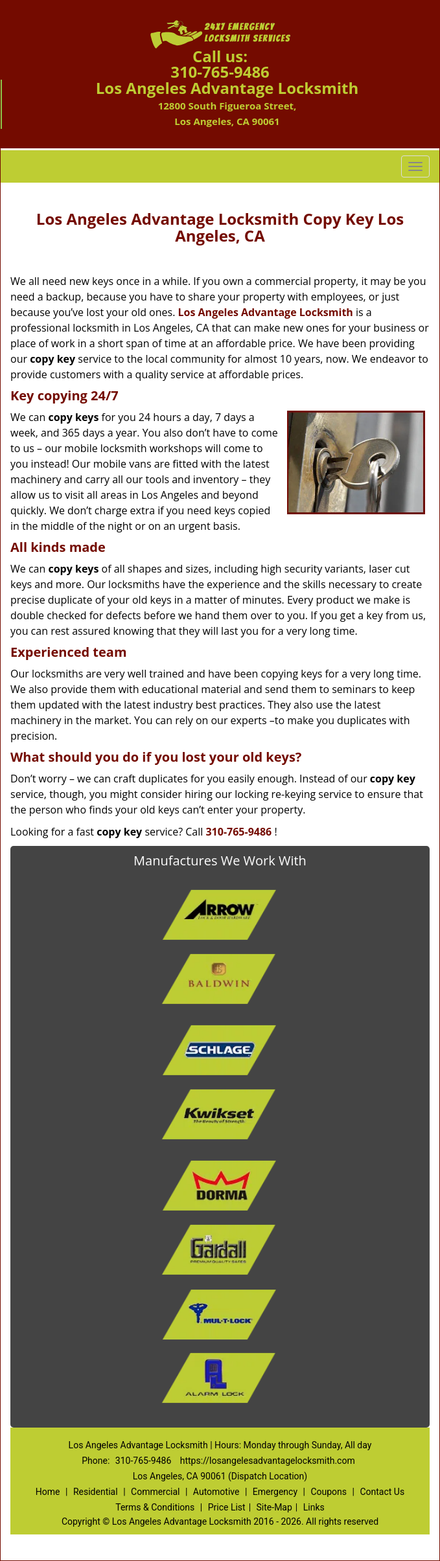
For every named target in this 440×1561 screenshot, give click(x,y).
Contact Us (382, 1492)
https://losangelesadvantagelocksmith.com (267, 1460)
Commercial (155, 1492)
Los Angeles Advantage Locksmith (265, 312)
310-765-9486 (220, 71)
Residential (95, 1492)
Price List (227, 1507)
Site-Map (274, 1507)
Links (314, 1507)
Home (48, 1492)
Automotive (216, 1492)
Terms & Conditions (154, 1507)
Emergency (275, 1492)
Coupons (328, 1492)
